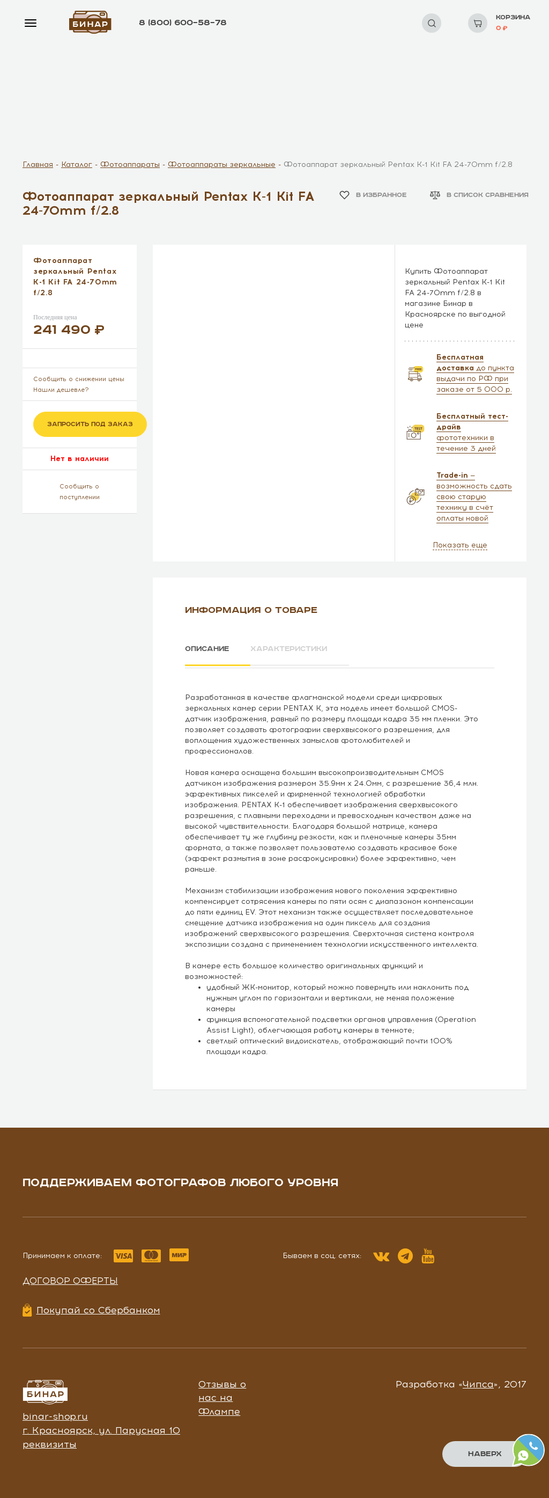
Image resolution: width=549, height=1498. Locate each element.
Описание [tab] (208, 649)
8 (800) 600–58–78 (183, 23)
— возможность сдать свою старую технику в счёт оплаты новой (474, 497)
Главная (38, 164)
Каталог (76, 164)
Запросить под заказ (90, 424)
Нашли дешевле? (61, 389)
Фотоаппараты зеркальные (222, 164)
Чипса (478, 1382)
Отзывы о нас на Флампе (222, 1395)
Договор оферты (70, 1279)
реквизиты (50, 1442)
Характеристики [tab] (296, 649)
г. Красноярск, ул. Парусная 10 (101, 1429)
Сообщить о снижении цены (78, 379)
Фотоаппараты (130, 164)
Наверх (485, 1454)
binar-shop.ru (55, 1415)
